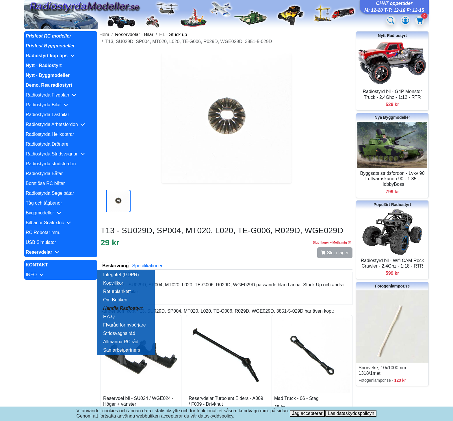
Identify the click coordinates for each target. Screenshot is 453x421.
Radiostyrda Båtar (44, 173)
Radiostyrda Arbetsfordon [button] (55, 124)
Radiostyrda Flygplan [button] (51, 94)
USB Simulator (41, 242)
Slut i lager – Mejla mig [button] (332, 242)
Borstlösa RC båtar (45, 183)
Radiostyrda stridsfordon (51, 163)
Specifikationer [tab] (147, 265)
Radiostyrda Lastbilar (47, 114)
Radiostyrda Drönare (47, 144)
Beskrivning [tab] (115, 265)
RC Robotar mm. (43, 232)
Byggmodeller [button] (43, 212)
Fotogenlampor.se (392, 286)
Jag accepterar (307, 413)
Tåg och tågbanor (44, 203)
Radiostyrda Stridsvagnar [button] (55, 153)
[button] (61, 55)
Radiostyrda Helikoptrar (50, 134)
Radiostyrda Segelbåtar (50, 193)
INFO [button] (35, 274)
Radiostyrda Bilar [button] (47, 104)
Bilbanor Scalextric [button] (48, 222)
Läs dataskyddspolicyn (351, 413)
